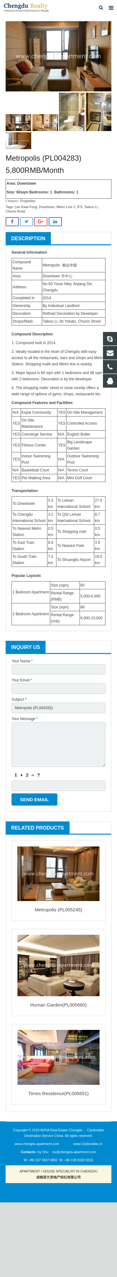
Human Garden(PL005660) (58, 1004)
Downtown (47, 207)
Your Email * (22, 680)
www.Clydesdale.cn (88, 1144)
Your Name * (22, 661)
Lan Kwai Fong (26, 207)
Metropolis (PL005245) (58, 909)
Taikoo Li (91, 207)
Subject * (19, 699)
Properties (27, 201)
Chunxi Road (15, 211)
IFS (79, 207)
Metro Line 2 (65, 207)
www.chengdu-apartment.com (37, 1144)
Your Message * (25, 719)
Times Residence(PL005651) (58, 1093)
